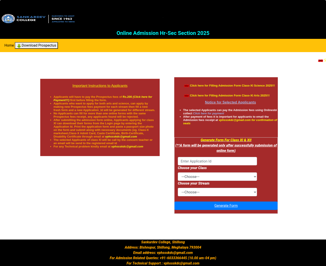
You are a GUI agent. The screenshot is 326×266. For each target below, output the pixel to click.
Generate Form (226, 206)
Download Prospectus (36, 45)
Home (9, 45)
